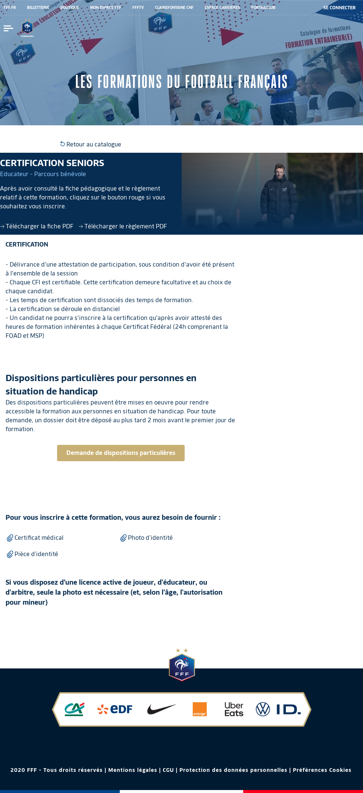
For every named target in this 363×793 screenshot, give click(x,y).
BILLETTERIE (38, 7)
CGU (168, 770)
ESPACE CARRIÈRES (222, 7)
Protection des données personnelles (233, 770)
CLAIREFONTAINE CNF (174, 7)
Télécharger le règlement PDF (123, 226)
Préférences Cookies (322, 770)
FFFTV (138, 7)
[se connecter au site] (339, 7)
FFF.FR (10, 7)
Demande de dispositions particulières (120, 452)
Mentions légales (132, 770)
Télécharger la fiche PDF (37, 226)
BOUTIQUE (69, 7)
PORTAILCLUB (263, 7)
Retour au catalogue (90, 144)
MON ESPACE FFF (105, 7)
